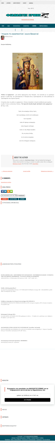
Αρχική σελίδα (26, 171)
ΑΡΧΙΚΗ (4, 199)
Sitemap (14, 437)
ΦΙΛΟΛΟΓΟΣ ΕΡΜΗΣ (32, 436)
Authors (8, 3)
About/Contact (16, 3)
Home (2, 3)
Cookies (41, 437)
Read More (35, 163)
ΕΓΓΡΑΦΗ (27, 400)
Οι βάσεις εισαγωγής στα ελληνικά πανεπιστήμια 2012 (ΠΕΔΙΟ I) (18, 301)
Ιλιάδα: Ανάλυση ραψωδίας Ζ (8, 288)
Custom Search (35, 437)
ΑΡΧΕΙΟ (22, 199)
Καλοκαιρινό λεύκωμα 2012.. (8, 314)
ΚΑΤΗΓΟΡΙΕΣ (13, 199)
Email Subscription (21, 437)
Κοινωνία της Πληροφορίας (29, 439)
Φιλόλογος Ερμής (17, 163)
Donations (7, 439)
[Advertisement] (15, 233)
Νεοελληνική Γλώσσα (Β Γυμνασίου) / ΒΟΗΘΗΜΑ (14, 340)
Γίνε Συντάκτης (46, 439)
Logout (24, 3)
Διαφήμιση (39, 439)
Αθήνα (31, 3)
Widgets (28, 437)
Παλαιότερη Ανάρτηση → (47, 171)
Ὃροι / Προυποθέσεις (16, 439)
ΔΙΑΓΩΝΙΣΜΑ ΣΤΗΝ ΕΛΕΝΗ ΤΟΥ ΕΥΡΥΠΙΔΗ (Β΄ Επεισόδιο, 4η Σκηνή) (20, 327)
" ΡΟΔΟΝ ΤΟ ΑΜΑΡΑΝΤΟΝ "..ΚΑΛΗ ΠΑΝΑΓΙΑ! (20, 34)
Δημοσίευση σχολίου (6, 182)
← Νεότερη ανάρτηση (6, 171)
